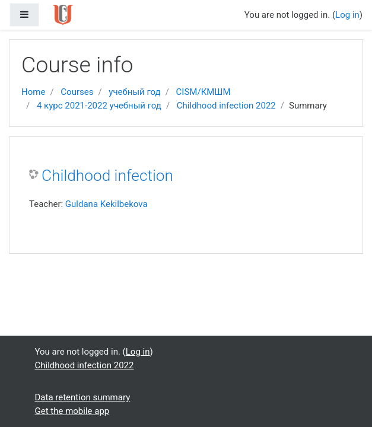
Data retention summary (83, 397)
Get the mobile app (72, 411)
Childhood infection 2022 (226, 105)
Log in (347, 14)
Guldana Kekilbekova (106, 204)
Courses (77, 92)
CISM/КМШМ (203, 92)
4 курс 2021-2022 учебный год (99, 105)
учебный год (134, 92)
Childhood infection (107, 175)
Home (33, 92)
